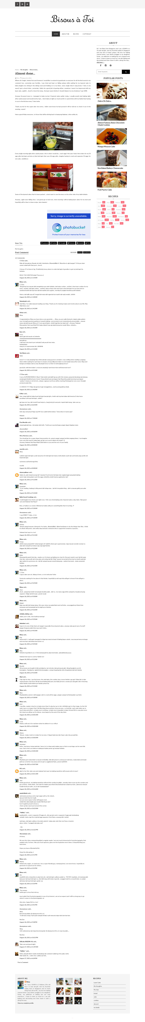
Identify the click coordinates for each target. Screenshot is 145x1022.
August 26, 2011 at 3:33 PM (28, 883)
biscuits (100, 202)
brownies (118, 202)
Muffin (99, 216)
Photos (99, 223)
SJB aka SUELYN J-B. (26, 941)
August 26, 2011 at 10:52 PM (29, 937)
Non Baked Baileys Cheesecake (110, 168)
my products (121, 216)
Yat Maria (23, 353)
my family (109, 216)
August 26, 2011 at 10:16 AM (29, 789)
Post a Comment (23, 962)
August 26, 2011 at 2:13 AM (28, 349)
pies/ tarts (116, 223)
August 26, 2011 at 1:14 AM (28, 278)
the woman (23, 834)
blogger (73, 252)
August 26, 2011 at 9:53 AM (28, 673)
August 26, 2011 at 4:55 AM (28, 370)
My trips (112, 220)
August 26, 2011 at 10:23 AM (29, 808)
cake (99, 206)
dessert (100, 209)
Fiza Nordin (23, 422)
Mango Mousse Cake (106, 146)
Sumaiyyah (23, 301)
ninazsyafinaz (24, 472)
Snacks (99, 227)
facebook (87, 252)
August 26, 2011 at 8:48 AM (28, 445)
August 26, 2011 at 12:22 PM (29, 830)
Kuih (99, 213)
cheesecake (109, 206)
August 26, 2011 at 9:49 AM (28, 644)
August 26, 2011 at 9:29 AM (28, 583)
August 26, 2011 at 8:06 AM (28, 431)
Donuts (109, 209)
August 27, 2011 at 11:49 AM (29, 947)
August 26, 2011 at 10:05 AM (29, 751)
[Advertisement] (53, 55)
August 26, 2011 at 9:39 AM (28, 619)
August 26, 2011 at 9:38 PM (28, 922)
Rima (21, 282)
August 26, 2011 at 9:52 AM (28, 659)
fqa (21, 332)
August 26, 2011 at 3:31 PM (28, 868)
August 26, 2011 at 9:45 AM (28, 630)
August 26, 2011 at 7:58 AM (28, 418)
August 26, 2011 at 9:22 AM (28, 548)
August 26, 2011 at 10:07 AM (29, 764)
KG (21, 768)
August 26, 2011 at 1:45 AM (28, 328)
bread (108, 202)
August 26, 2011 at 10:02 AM (29, 726)
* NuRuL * (23, 812)
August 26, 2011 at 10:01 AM (29, 715)
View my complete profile (26, 1003)
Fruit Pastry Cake (105, 190)
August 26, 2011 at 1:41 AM (28, 308)
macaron (119, 213)
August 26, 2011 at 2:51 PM (28, 855)
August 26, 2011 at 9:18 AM (28, 508)
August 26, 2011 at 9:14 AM (28, 493)
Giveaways (118, 209)
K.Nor (22, 393)
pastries (123, 220)
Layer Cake (108, 213)
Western (108, 227)
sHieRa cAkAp (24, 614)
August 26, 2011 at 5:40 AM (28, 389)
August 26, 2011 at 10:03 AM (29, 737)
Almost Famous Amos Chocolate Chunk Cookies (111, 124)
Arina (21, 312)
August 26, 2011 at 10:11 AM (29, 774)
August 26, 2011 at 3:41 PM (28, 905)
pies (107, 223)
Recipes (76, 34)
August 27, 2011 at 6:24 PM (28, 958)
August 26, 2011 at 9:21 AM (28, 535)
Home (56, 34)
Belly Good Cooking (26, 497)
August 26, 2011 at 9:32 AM (28, 610)
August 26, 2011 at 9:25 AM (28, 566)
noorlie (22, 449)
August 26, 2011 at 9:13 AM (28, 479)
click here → (100, 62)
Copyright (87, 34)
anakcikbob (23, 793)
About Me (65, 34)
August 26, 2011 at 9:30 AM (28, 596)
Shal (21, 677)
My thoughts (101, 220)
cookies (120, 206)
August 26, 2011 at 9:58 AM (28, 697)
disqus (80, 252)
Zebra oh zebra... (105, 101)
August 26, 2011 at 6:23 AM (28, 405)
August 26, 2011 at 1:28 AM (28, 297)
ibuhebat (23, 623)
